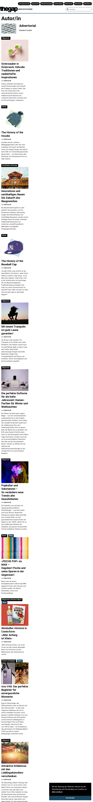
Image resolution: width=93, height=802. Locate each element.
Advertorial (7, 80)
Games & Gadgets (8, 328)
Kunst (4, 264)
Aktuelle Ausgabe (46, 3)
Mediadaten (5, 785)
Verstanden (70, 798)
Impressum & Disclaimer (10, 782)
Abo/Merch (87, 3)
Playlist (79, 776)
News (11, 264)
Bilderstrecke (65, 779)
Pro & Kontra (81, 782)
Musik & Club (14, 408)
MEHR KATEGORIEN (25, 9)
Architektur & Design (42, 96)
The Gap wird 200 (24, 3)
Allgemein (6, 38)
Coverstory (65, 782)
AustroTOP (35, 3)
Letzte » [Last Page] (52, 758)
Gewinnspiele (58, 3)
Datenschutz (6, 779)
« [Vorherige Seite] (7, 758)
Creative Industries (36, 782)
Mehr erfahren (57, 792)
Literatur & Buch (48, 309)
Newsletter (78, 3)
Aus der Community (68, 776)
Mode (37, 38)
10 (38, 758)
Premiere (80, 779)
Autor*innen (68, 3)
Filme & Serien (35, 784)
